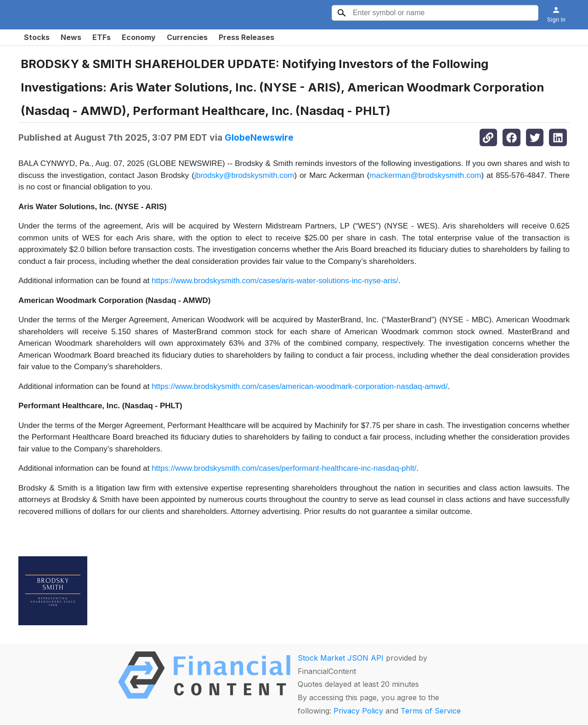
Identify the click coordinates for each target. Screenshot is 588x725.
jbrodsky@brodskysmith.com (244, 175)
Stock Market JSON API (341, 657)
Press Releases (246, 37)
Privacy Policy (358, 710)
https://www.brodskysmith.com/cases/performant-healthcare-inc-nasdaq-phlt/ (284, 468)
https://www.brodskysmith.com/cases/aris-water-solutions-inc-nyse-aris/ (275, 280)
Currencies (187, 37)
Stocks (37, 37)
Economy (139, 37)
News (71, 37)
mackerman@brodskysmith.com (425, 175)
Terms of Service (431, 710)
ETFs (101, 37)
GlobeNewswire (259, 137)
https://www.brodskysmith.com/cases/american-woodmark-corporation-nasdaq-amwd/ (299, 386)
